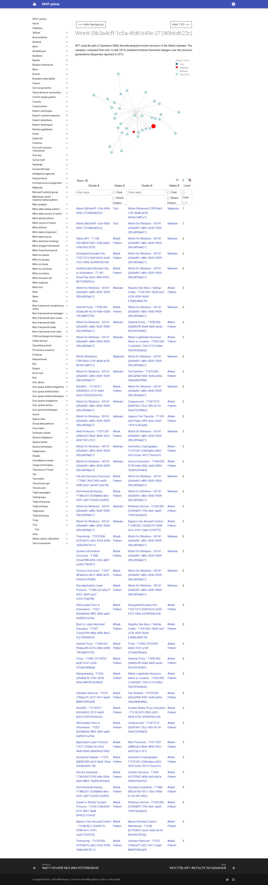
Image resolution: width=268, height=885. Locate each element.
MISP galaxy (39, 19)
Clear (117, 192)
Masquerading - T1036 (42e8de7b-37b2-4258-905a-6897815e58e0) (90, 678)
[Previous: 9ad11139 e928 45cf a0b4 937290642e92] (66, 867)
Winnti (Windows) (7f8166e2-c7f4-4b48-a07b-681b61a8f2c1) (145, 213)
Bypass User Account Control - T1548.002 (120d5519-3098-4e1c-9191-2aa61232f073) (146, 526)
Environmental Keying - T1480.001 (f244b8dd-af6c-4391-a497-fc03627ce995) (93, 496)
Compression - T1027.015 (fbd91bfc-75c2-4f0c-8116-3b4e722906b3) (145, 406)
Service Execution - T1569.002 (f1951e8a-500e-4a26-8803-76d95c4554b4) (146, 466)
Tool (115, 208)
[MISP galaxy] (34, 4)
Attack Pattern (118, 200)
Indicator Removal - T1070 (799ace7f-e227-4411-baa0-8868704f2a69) (93, 697)
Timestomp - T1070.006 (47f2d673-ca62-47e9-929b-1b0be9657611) (93, 541)
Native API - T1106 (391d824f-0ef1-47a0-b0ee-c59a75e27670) (93, 243)
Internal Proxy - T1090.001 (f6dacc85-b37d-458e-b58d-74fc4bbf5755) (93, 311)
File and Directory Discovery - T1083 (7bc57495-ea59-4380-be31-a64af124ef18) (93, 481)
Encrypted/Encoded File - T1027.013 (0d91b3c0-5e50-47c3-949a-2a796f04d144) (93, 258)
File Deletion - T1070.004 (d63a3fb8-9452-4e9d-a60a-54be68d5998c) (145, 376)
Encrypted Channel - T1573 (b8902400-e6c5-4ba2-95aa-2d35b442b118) (93, 762)
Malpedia (173, 208)
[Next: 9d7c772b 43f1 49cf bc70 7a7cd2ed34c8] (202, 867)
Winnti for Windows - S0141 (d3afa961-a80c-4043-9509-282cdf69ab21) (145, 228)
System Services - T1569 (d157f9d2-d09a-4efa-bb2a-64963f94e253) (145, 777)
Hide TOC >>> (181, 24)
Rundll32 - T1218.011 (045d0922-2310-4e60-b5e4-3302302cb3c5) (90, 391)
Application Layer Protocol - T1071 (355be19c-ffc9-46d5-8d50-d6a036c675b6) (93, 747)
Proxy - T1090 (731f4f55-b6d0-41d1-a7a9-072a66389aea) (143, 648)
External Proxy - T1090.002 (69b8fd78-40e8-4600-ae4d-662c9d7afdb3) (145, 326)
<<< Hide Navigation (91, 24)
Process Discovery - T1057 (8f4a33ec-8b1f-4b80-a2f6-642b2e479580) (93, 575)
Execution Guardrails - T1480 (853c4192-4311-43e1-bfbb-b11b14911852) (145, 792)
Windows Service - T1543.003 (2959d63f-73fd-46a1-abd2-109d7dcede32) (146, 511)
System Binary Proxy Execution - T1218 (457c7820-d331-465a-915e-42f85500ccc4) (146, 712)
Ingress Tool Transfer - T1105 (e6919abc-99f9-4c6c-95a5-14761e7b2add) (146, 421)
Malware (173, 223)
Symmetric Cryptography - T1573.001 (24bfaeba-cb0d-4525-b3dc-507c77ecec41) (145, 451)
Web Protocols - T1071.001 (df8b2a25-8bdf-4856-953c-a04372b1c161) (93, 436)
